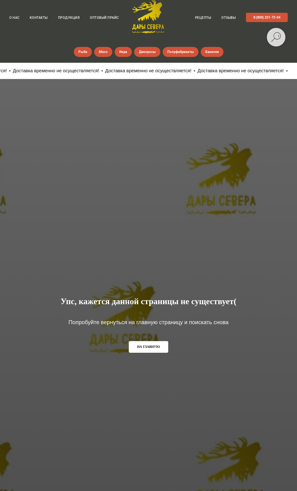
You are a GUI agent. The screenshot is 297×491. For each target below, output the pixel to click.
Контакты (39, 18)
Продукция (69, 18)
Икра (123, 52)
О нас (14, 18)
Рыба (82, 52)
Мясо (103, 52)
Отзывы (228, 18)
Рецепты (203, 18)
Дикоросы (147, 52)
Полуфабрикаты (180, 52)
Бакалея (212, 52)
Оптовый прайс (104, 18)
